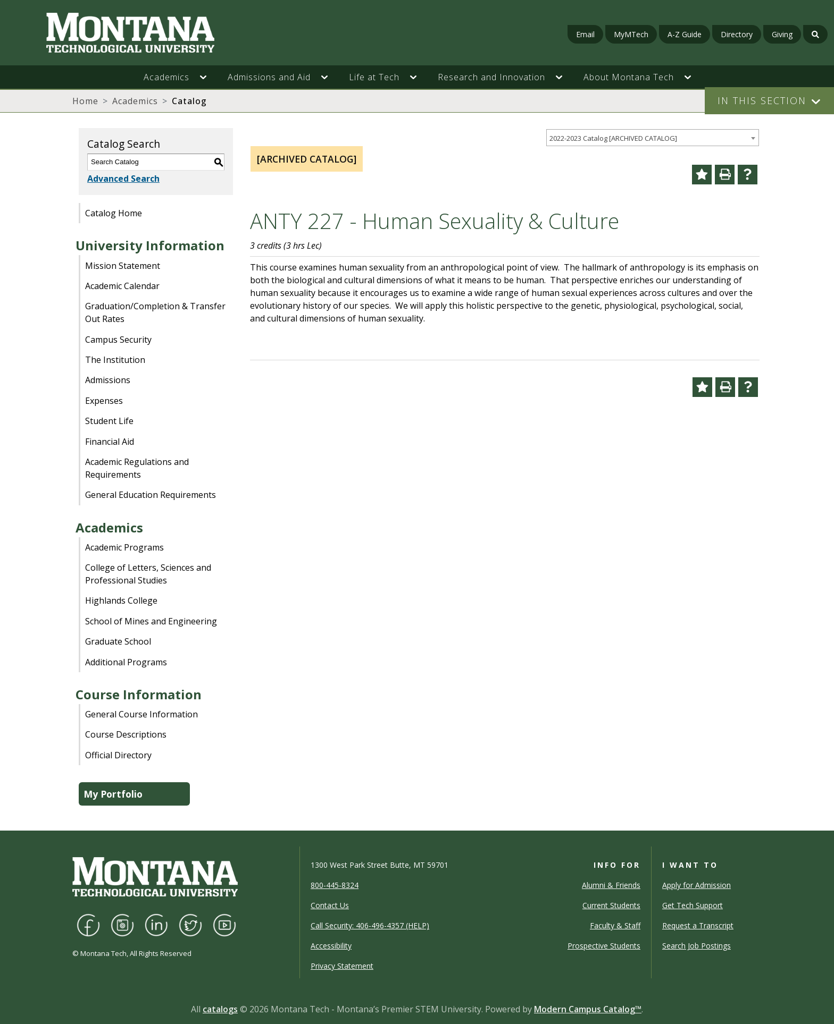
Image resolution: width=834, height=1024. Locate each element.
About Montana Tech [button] (628, 77)
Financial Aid (109, 441)
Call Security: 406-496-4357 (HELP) (370, 925)
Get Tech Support (692, 905)
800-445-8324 (334, 885)
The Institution (115, 360)
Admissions (107, 380)
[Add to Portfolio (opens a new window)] (702, 174)
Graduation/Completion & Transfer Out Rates (155, 312)
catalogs (220, 1009)
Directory (737, 34)
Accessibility (331, 946)
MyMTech (631, 34)
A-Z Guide (685, 34)
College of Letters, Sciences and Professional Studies (148, 574)
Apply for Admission (696, 885)
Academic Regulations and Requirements (137, 468)
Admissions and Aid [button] (269, 77)
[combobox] (652, 138)
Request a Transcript (697, 925)
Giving (782, 34)
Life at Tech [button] (374, 77)
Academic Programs (124, 547)
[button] (208, 77)
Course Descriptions (125, 734)
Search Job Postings (696, 946)
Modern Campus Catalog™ (587, 1009)
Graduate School (118, 641)
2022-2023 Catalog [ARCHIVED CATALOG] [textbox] (613, 138)
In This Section (762, 100)
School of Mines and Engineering (151, 621)
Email (585, 34)
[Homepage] (143, 33)
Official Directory (118, 755)
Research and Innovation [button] (491, 77)
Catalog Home (113, 213)
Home (85, 101)
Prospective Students (604, 946)
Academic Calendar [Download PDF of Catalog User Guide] (122, 286)
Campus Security (118, 339)
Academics (135, 101)
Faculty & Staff (615, 925)
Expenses (104, 401)
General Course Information (141, 714)
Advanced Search (123, 178)
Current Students (611, 905)
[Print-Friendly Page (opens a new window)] (725, 174)
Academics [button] (166, 77)
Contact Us (330, 905)
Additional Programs (126, 662)
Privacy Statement (342, 966)
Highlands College (121, 600)
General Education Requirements (150, 495)
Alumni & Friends (611, 885)
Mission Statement (122, 266)
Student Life (109, 421)
